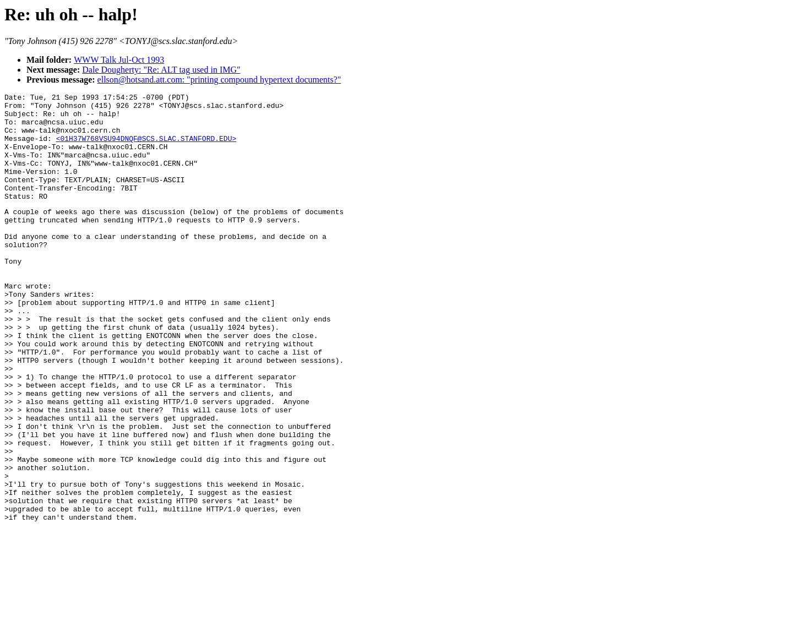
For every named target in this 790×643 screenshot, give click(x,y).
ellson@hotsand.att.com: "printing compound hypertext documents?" (219, 79)
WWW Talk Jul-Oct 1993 (119, 59)
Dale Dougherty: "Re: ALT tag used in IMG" (161, 69)
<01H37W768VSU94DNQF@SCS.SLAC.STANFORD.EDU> (146, 148)
